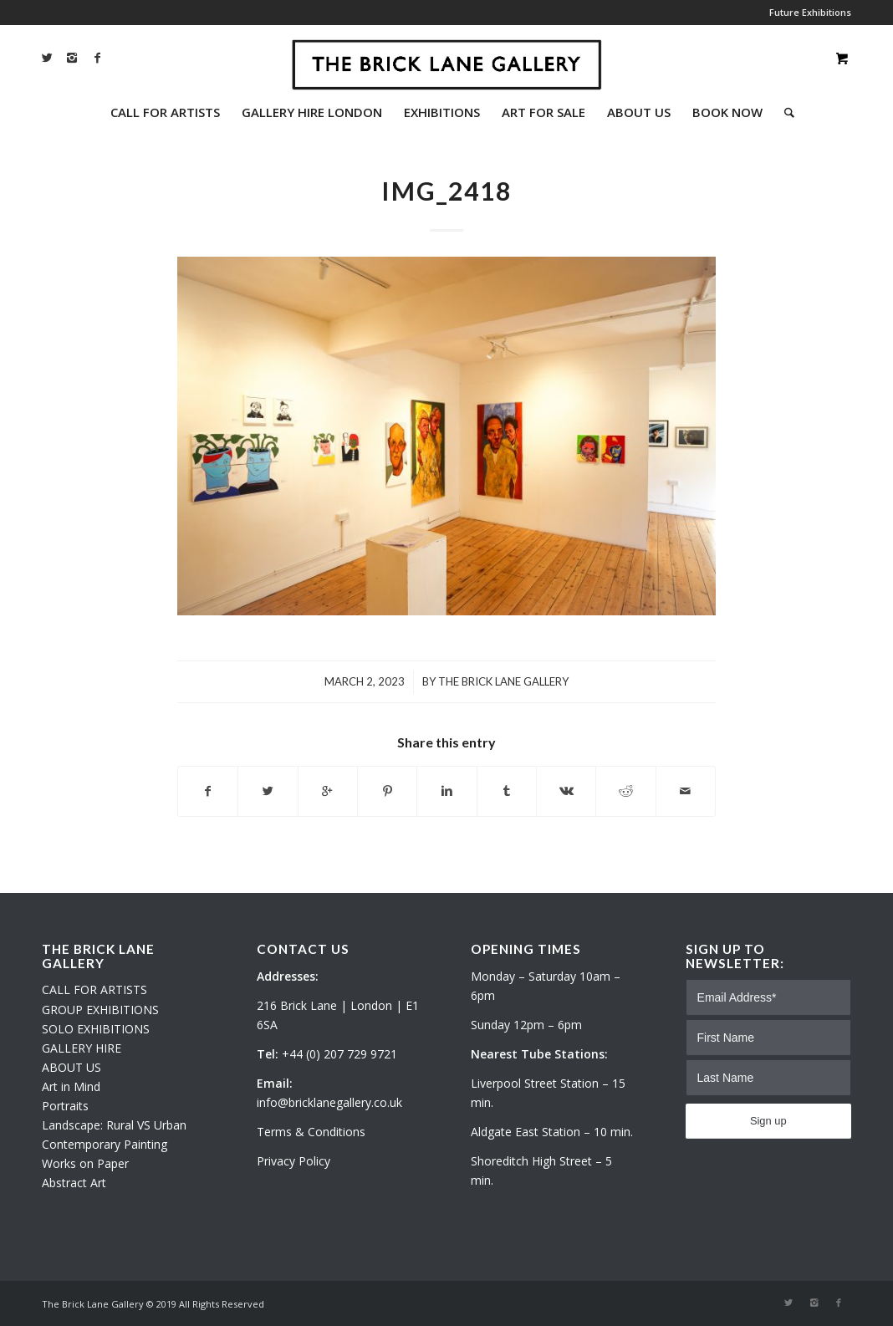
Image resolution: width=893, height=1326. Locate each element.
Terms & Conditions (311, 1132)
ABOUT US (71, 1067)
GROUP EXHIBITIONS (100, 1009)
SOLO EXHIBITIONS (96, 1029)
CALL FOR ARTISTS (94, 989)
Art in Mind (71, 1086)
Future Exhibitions (810, 12)
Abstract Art (74, 1183)
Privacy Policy (293, 1161)
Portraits (65, 1106)
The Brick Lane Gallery (503, 681)
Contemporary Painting (104, 1144)
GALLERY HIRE (81, 1048)
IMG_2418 (446, 191)
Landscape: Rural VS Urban (114, 1125)
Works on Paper (85, 1163)
